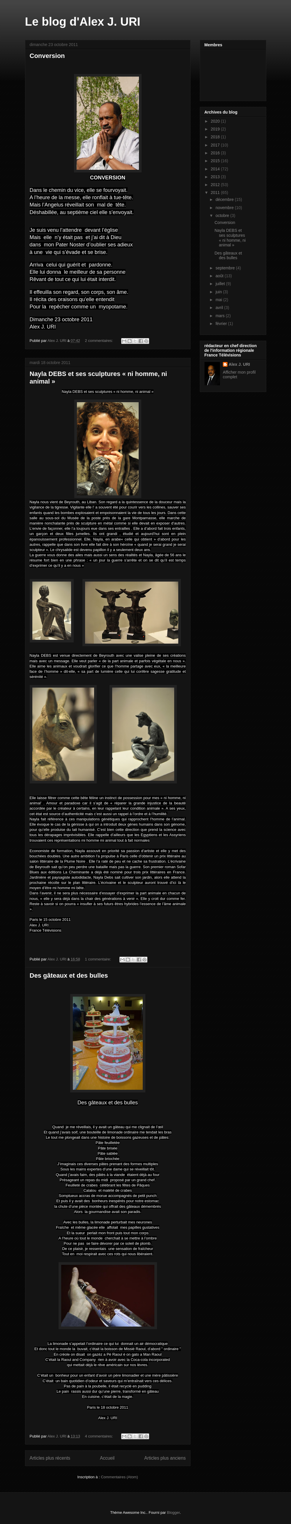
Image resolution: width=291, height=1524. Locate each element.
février (222, 323)
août (220, 275)
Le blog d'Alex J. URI (82, 21)
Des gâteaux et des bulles (69, 975)
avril (220, 307)
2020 (216, 121)
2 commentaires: (99, 340)
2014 (216, 169)
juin (219, 291)
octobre (223, 215)
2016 (216, 153)
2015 (216, 160)
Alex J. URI (239, 364)
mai (219, 299)
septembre (226, 268)
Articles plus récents (50, 1458)
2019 (216, 129)
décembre (225, 199)
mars (221, 315)
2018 (216, 137)
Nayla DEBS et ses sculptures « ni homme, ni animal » (230, 237)
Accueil (107, 1458)
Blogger (173, 1512)
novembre (225, 207)
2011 (216, 192)
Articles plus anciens (165, 1458)
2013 (216, 176)
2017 (216, 145)
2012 (216, 184)
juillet (221, 283)
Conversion (47, 55)
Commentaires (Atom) (119, 1477)
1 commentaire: (98, 959)
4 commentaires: (99, 1436)
